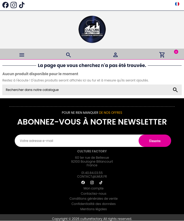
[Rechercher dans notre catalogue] (175, 90)
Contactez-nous (94, 194)
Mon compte (93, 188)
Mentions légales (93, 209)
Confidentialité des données (93, 204)
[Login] (115, 54)
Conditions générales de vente (94, 199)
